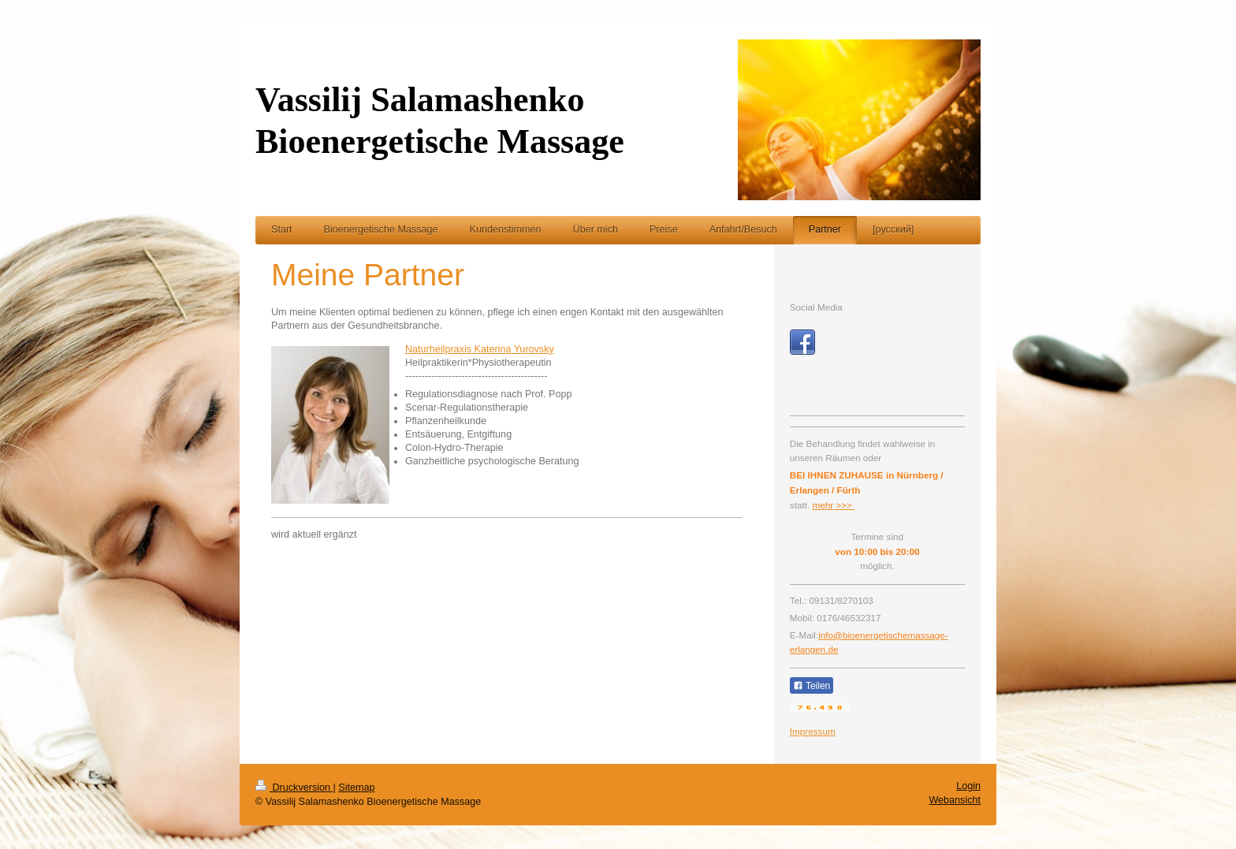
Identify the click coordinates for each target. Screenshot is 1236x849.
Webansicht (955, 800)
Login (968, 785)
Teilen (811, 685)
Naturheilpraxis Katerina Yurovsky (479, 349)
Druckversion (294, 787)
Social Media (816, 307)
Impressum (813, 731)
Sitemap (356, 787)
